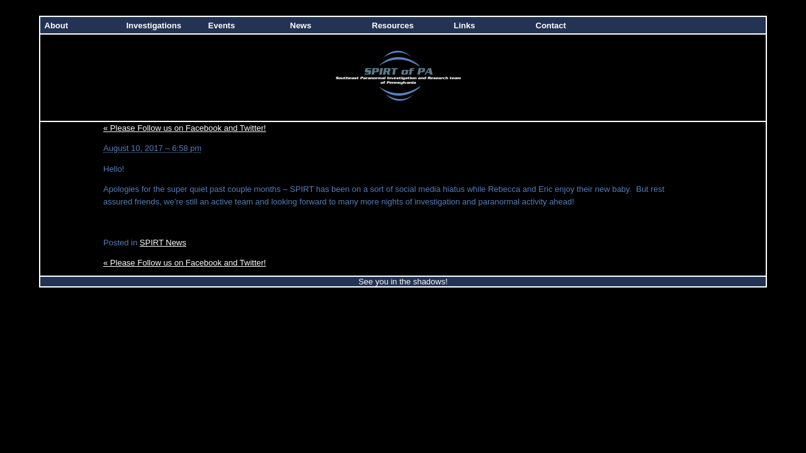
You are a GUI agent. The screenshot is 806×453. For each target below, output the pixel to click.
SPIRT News (163, 242)
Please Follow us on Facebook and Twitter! (184, 128)
